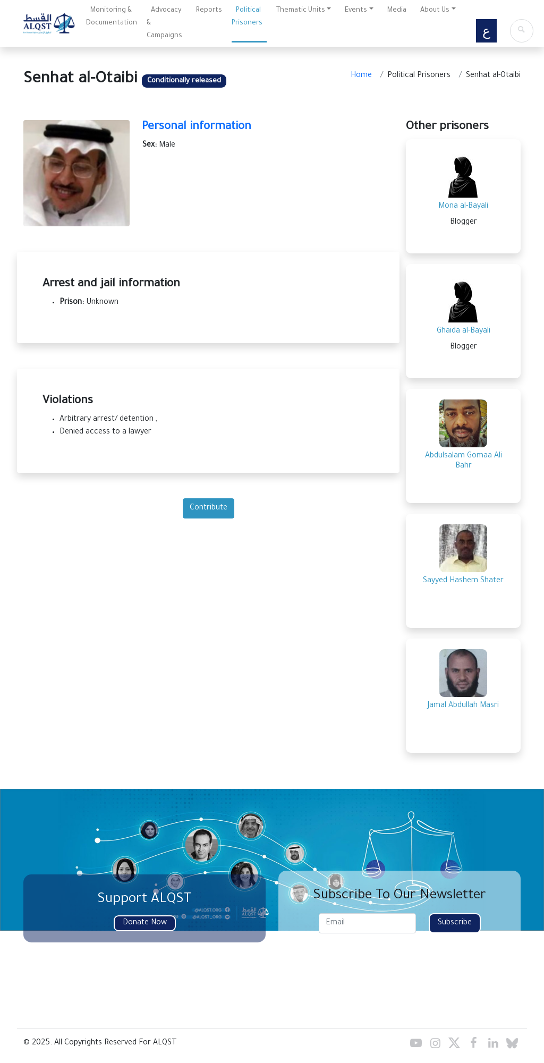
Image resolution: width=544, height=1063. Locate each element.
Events (356, 10)
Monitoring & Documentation (111, 17)
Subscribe (455, 923)
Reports (209, 10)
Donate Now (145, 923)
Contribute (208, 508)
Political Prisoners (247, 17)
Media (396, 10)
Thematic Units (300, 10)
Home (361, 76)
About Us (434, 10)
